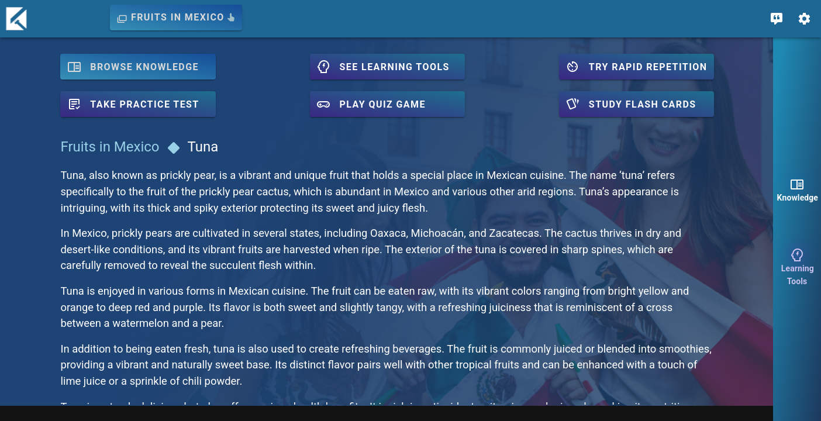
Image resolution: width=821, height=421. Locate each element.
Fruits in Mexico (109, 147)
